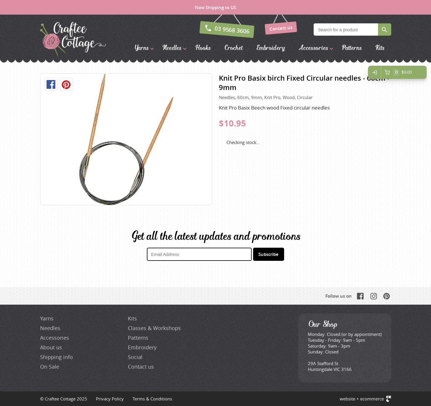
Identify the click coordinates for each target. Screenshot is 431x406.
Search (384, 29)
